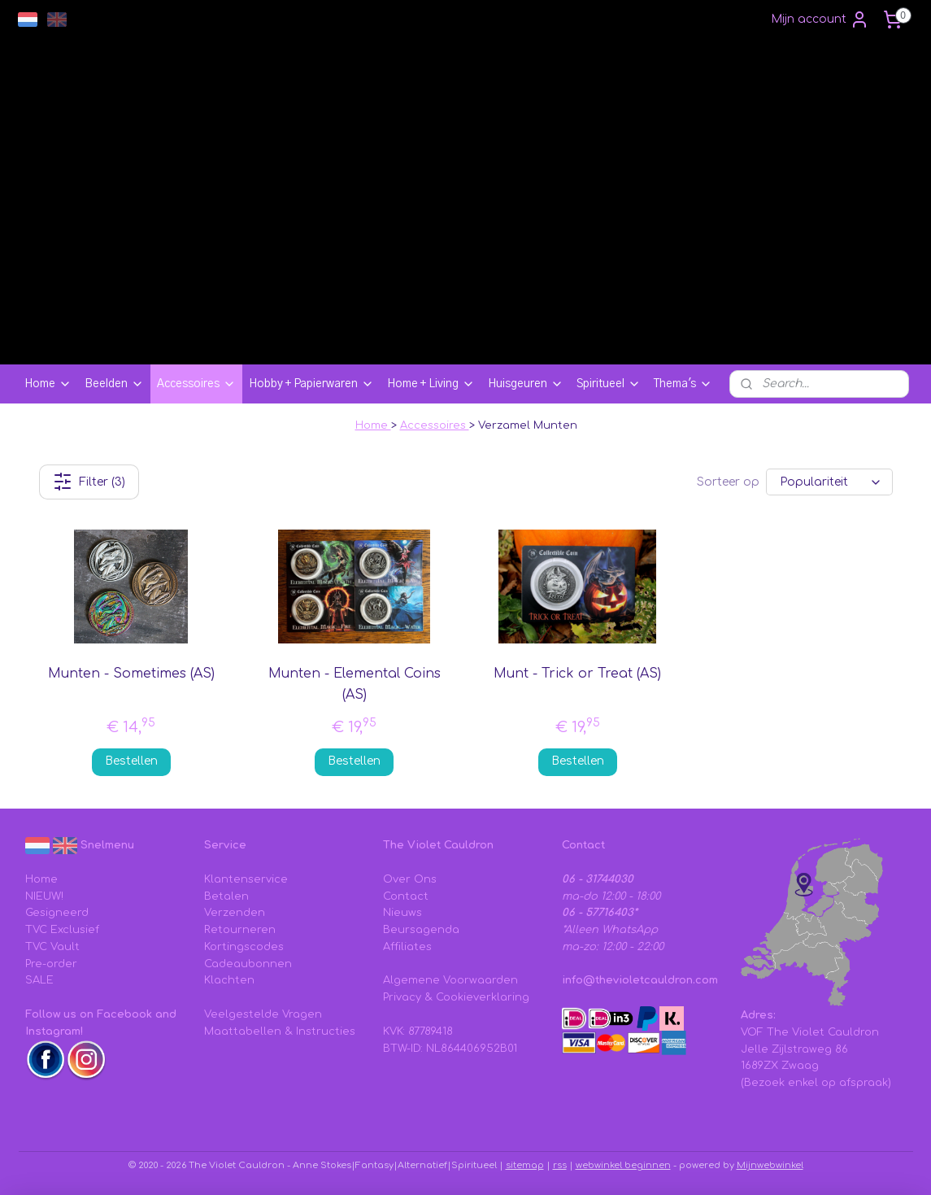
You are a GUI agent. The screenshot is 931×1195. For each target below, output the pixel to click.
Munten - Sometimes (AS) (130, 673)
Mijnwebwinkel (770, 1165)
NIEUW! (44, 896)
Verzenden (234, 912)
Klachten (229, 980)
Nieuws (402, 912)
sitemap (525, 1165)
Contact (406, 896)
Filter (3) (88, 481)
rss (560, 1165)
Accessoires (196, 383)
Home (48, 383)
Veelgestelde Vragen (263, 1014)
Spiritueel (608, 383)
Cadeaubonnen (248, 964)
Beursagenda (421, 930)
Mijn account (820, 19)
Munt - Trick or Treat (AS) (577, 673)
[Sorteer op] (829, 482)
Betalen (226, 896)
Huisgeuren (525, 383)
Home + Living (431, 383)
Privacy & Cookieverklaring (456, 997)
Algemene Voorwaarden (450, 980)
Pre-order (51, 964)
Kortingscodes (244, 947)
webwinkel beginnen (623, 1165)
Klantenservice (246, 879)
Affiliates (407, 947)
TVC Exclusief (62, 930)
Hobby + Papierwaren (311, 383)
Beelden (114, 383)
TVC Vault (52, 947)
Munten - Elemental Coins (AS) (354, 684)
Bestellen (130, 761)
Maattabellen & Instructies (279, 1031)
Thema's (683, 383)
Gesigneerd (57, 912)
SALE (39, 980)
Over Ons (410, 879)
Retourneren (240, 930)
